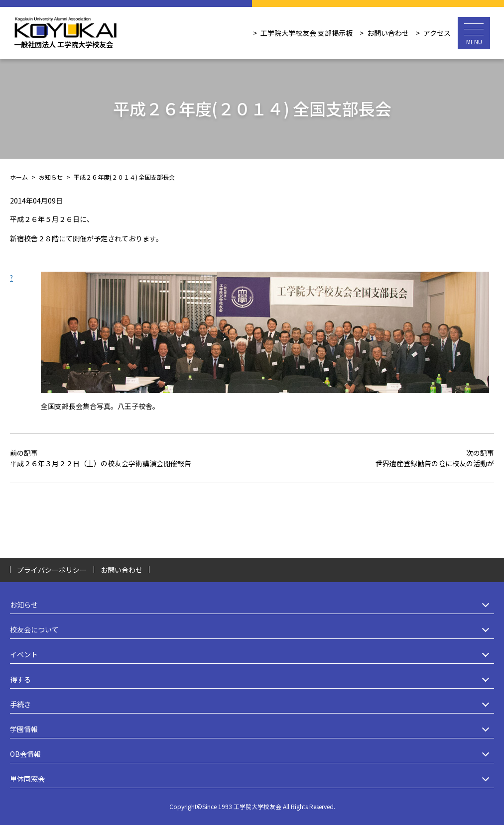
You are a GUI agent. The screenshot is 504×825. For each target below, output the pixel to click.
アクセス (437, 33)
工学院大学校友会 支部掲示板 (306, 33)
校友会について (252, 629)
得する (252, 679)
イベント (252, 654)
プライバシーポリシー (52, 570)
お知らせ (252, 605)
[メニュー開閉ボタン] (474, 33)
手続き (252, 704)
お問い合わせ (388, 33)
